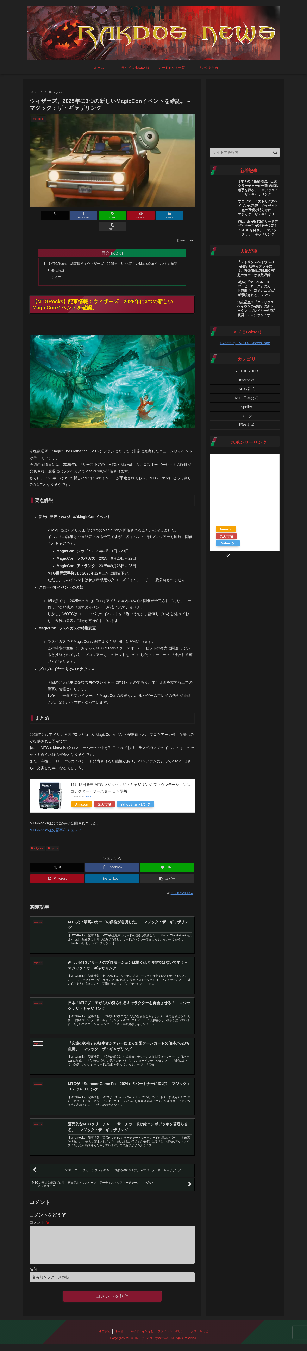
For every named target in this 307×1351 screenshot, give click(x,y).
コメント (39, 1212)
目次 (105, 241)
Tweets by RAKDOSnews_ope (245, 343)
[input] (245, 152)
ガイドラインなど (142, 1327)
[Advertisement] (245, 112)
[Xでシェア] (43, 215)
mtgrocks (37, 837)
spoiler (53, 837)
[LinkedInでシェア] (154, 215)
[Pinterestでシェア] (126, 215)
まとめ (56, 265)
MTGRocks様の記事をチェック (56, 819)
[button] (181, 215)
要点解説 (57, 259)
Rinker (87, 785)
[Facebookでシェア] (70, 215)
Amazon (81, 793)
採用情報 (120, 1327)
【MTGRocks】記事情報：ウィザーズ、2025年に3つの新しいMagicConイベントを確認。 (114, 252)
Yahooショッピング (135, 793)
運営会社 (104, 1327)
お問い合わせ (199, 1327)
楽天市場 (104, 793)
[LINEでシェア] (98, 215)
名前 (33, 1266)
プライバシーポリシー (172, 1327)
